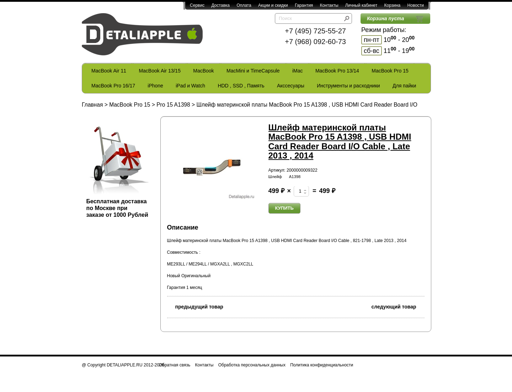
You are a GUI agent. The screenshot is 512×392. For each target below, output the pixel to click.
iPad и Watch (190, 85)
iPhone (155, 85)
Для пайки (404, 85)
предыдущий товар (195, 306)
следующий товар (398, 306)
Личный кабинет (361, 5)
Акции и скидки (273, 5)
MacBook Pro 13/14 (337, 71)
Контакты (329, 5)
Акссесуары (290, 85)
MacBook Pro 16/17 (113, 85)
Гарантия (304, 5)
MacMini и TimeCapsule (253, 71)
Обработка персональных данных (252, 365)
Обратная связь (174, 365)
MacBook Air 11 (108, 71)
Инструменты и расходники (348, 85)
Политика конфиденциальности (321, 365)
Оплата (243, 5)
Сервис (197, 5)
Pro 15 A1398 (173, 105)
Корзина (392, 5)
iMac (297, 71)
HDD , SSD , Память (241, 85)
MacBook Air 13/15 (160, 71)
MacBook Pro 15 (390, 71)
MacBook (203, 71)
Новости (415, 5)
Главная (92, 105)
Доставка (220, 5)
